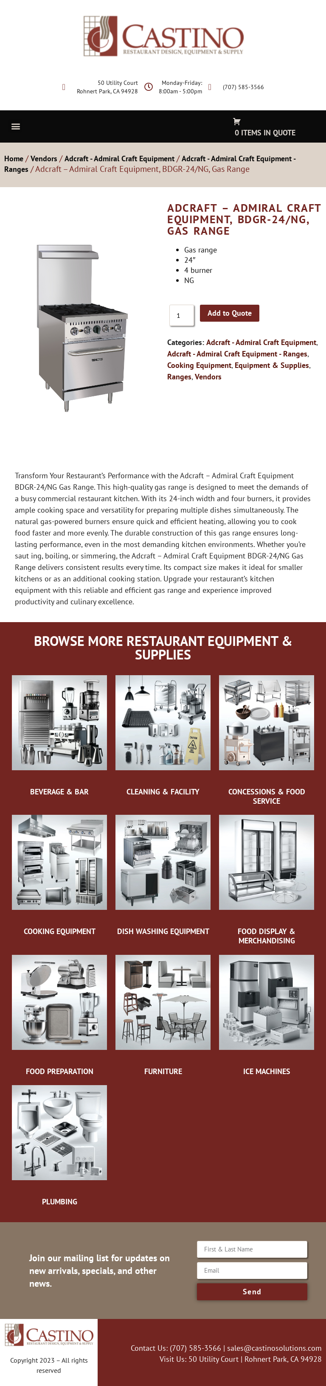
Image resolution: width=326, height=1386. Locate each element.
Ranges (179, 377)
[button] (15, 126)
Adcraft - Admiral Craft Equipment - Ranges (237, 354)
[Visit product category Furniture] (163, 1014)
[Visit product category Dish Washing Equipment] (163, 874)
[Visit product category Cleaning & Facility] (163, 735)
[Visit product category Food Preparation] (59, 1014)
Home (13, 158)
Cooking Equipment (199, 365)
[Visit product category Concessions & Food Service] (266, 739)
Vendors (44, 158)
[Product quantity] (181, 315)
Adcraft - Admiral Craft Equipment (119, 158)
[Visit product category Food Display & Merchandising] (266, 879)
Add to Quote (230, 313)
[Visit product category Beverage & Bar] (59, 735)
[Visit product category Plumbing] (59, 1145)
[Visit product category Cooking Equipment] (59, 874)
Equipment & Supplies (272, 365)
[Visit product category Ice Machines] (266, 1014)
